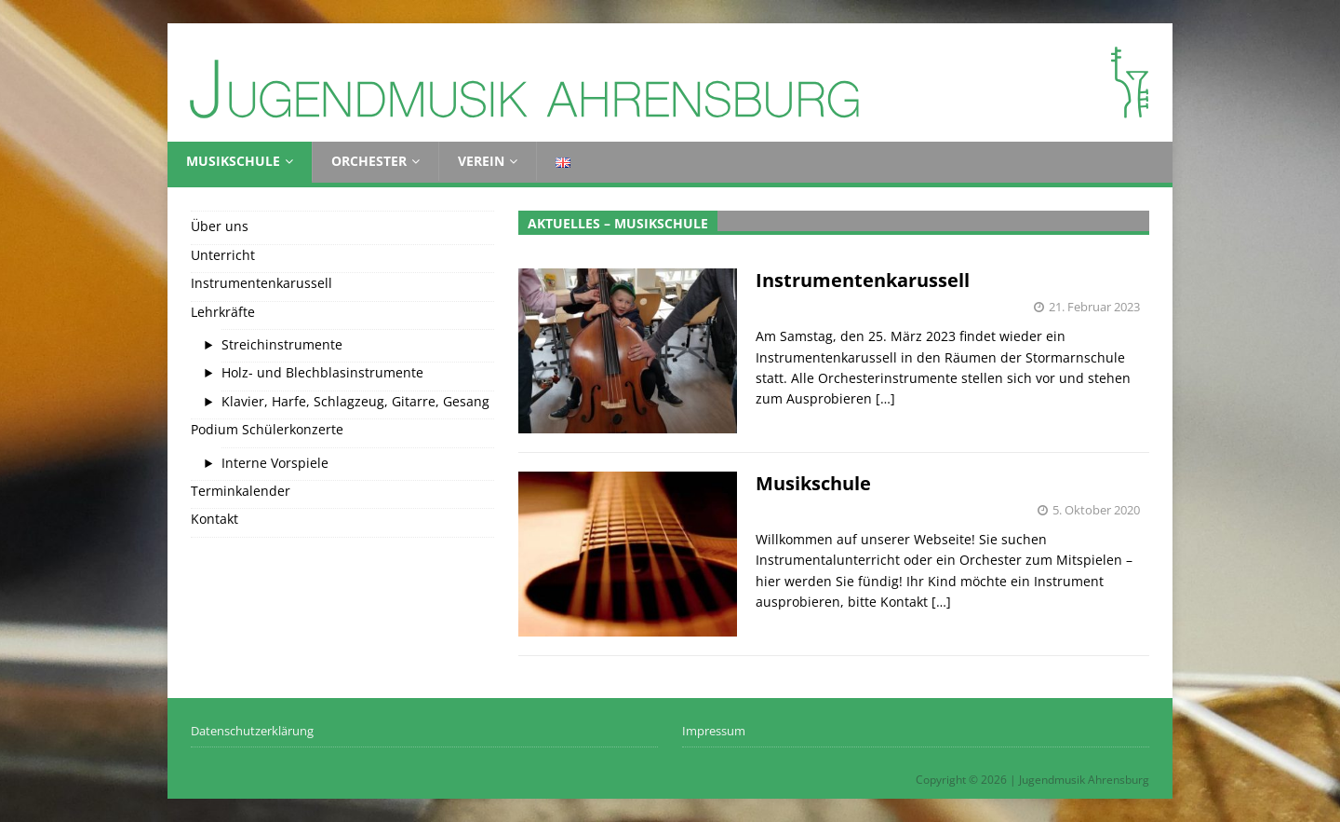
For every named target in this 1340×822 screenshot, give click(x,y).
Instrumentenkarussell (863, 280)
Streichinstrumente (281, 344)
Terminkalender (240, 491)
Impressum (713, 730)
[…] (885, 398)
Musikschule (233, 161)
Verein (481, 161)
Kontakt (214, 518)
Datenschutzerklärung (252, 730)
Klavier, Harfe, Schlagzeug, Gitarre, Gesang (355, 401)
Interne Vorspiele (274, 463)
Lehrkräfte (223, 312)
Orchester (369, 161)
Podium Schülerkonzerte (267, 429)
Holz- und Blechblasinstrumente (322, 372)
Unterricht (223, 255)
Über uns (219, 226)
